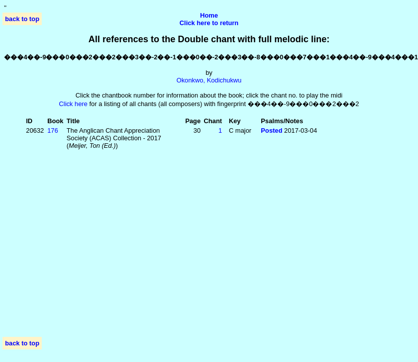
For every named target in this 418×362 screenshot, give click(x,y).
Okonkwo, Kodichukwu (208, 80)
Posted (272, 130)
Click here (73, 104)
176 (52, 130)
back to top (22, 19)
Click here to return (208, 23)
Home (209, 15)
